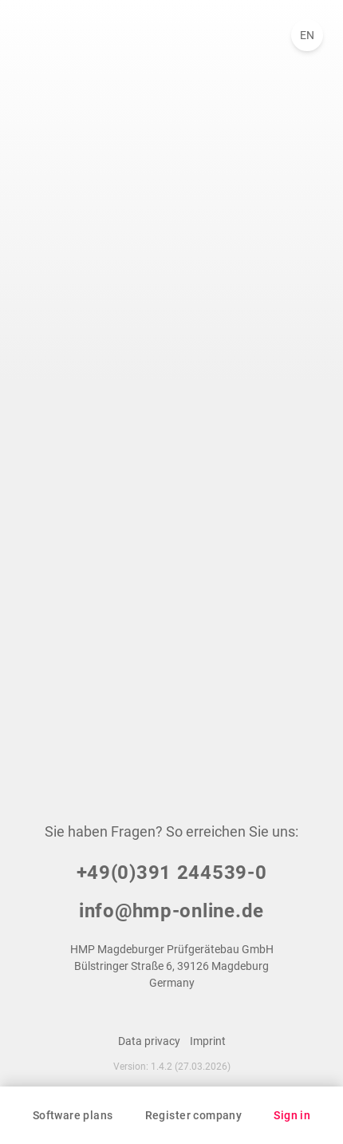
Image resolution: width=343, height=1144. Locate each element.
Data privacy (149, 1041)
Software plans (73, 1115)
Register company (193, 1115)
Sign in (292, 1115)
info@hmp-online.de (171, 911)
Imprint (208, 1041)
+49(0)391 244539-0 (172, 872)
